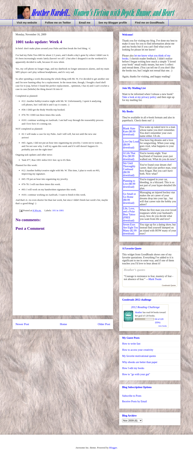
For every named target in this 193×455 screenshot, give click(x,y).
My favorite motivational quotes (139, 356)
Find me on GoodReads (149, 22)
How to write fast (131, 343)
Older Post (104, 324)
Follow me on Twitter (58, 22)
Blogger (113, 447)
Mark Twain (155, 279)
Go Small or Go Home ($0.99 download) (129, 198)
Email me (84, 22)
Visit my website (27, 22)
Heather (138, 312)
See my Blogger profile (112, 22)
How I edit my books (133, 368)
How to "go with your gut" (136, 374)
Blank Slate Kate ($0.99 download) (129, 131)
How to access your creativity (137, 349)
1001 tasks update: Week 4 (39, 41)
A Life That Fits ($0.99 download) (129, 156)
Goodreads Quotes (169, 285)
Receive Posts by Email (134, 401)
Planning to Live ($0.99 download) (129, 183)
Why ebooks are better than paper (139, 362)
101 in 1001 (58, 210)
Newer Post (22, 324)
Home (63, 324)
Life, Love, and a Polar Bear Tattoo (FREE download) (129, 214)
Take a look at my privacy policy (139, 97)
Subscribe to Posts (131, 395)
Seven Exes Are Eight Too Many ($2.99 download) (130, 229)
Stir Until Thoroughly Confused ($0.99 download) (129, 169)
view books (162, 326)
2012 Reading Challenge (145, 307)
